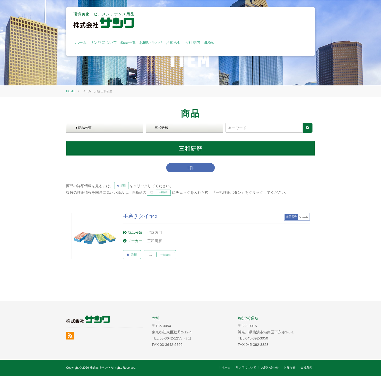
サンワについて (193, 20)
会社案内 (282, 20)
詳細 (134, 255)
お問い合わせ (240, 20)
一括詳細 (165, 254)
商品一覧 (218, 20)
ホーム (170, 20)
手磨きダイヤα (140, 216)
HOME (70, 91)
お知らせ (263, 20)
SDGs (298, 20)
